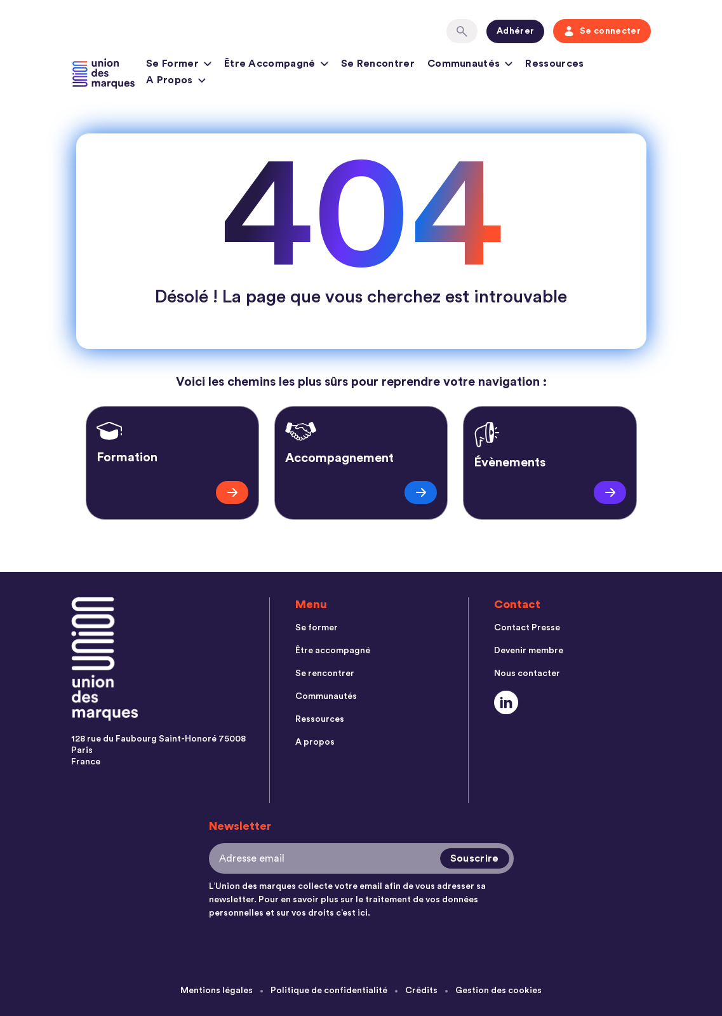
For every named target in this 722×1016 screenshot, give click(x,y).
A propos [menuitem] (315, 742)
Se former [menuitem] (316, 627)
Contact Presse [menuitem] (527, 627)
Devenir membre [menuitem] (528, 650)
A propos (176, 82)
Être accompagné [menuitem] (332, 650)
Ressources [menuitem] (319, 719)
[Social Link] (506, 702)
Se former (178, 65)
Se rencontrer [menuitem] (324, 673)
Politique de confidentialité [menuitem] (329, 990)
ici (363, 913)
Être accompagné (276, 65)
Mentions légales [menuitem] (216, 990)
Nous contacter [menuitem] (527, 673)
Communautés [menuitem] (326, 696)
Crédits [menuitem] (421, 990)
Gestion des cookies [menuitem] (498, 990)
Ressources (554, 63)
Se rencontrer (378, 63)
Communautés (470, 65)
